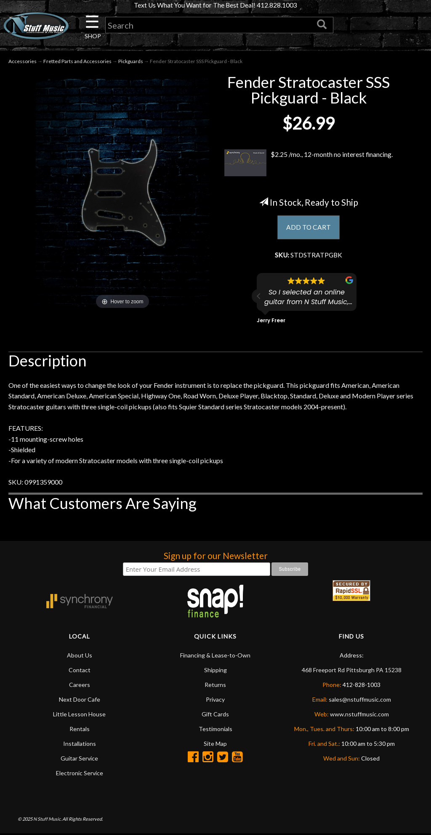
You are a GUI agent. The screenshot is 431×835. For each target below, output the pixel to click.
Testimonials (215, 730)
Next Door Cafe (79, 700)
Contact (79, 671)
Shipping (215, 671)
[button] (259, 297)
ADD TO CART (308, 228)
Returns (215, 685)
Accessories (22, 62)
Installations (79, 744)
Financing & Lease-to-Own (215, 656)
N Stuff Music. (47, 820)
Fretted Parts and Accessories (77, 62)
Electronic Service (79, 774)
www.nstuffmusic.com (359, 715)
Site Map (215, 744)
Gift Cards (215, 715)
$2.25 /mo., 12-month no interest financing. (308, 163)
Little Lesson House (79, 715)
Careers (79, 685)
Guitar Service (79, 759)
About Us (79, 656)
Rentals (79, 730)
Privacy (215, 700)
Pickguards (130, 62)
